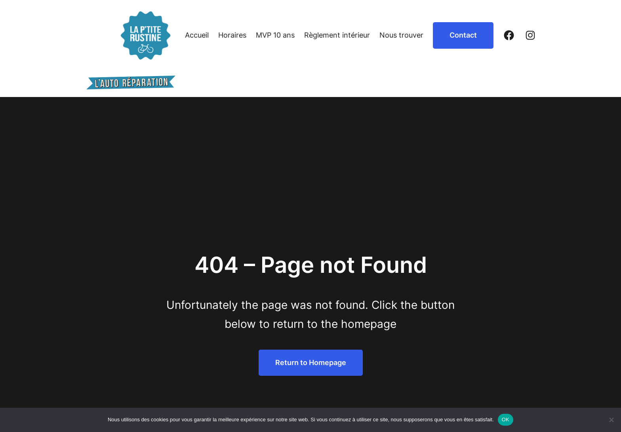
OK (505, 419)
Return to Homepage (310, 362)
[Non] (611, 420)
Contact (463, 35)
